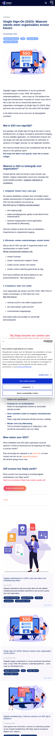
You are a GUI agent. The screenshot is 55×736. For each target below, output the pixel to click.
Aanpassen (27, 387)
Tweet (5, 500)
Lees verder (47, 605)
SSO (22, 38)
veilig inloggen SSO (10, 42)
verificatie (39, 598)
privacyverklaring (24, 367)
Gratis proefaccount (15, 488)
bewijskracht (9, 601)
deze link (36, 453)
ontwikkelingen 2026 (22, 601)
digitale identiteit (27, 598)
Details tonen (44, 375)
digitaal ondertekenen (12, 598)
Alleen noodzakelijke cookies (27, 393)
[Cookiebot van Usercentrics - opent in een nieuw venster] (44, 341)
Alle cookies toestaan (27, 381)
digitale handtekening (11, 38)
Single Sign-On (32, 38)
